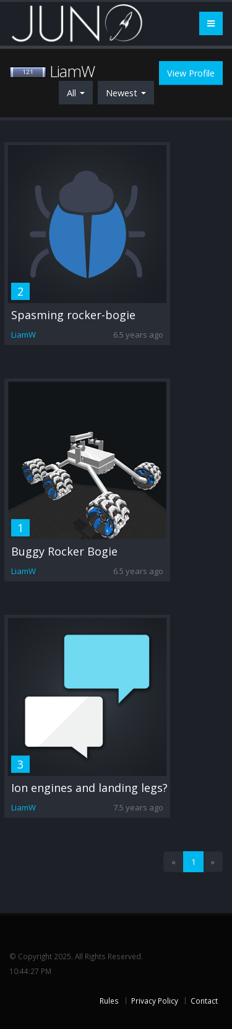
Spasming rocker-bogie (73, 314)
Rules (109, 1001)
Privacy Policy (154, 1001)
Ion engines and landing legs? (89, 787)
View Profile (191, 73)
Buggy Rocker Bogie (64, 551)
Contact (204, 1001)
